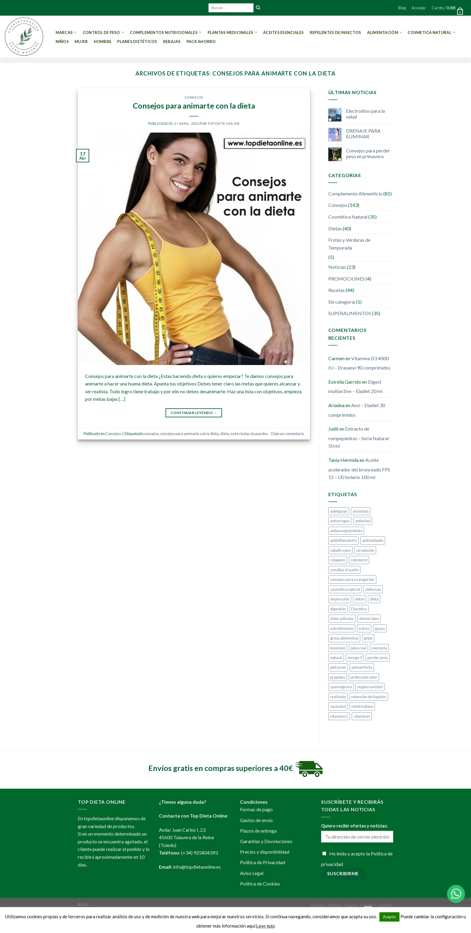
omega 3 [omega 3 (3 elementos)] (355, 657)
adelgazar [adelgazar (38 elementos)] (338, 511)
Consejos (193, 97)
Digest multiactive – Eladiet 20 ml (355, 386)
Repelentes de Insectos (335, 32)
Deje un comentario (287, 433)
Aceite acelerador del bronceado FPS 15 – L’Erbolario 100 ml (359, 468)
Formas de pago (256, 809)
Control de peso (103, 32)
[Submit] (258, 7)
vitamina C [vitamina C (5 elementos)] (339, 716)
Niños (62, 41)
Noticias (337, 267)
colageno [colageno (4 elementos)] (337, 559)
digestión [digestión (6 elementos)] (338, 608)
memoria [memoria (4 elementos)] (379, 648)
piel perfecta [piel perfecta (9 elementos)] (361, 667)
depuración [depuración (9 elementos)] (339, 599)
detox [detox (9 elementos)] (359, 599)
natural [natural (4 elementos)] (336, 657)
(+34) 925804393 (199, 852)
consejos (151, 433)
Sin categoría (341, 302)
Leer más (265, 925)
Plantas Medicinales (232, 32)
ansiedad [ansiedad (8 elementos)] (361, 511)
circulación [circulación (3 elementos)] (365, 550)
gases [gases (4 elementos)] (380, 628)
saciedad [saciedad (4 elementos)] (338, 706)
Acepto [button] (389, 916)
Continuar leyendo (194, 413)
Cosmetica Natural (431, 32)
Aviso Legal (251, 873)
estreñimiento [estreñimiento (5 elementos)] (342, 628)
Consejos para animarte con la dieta (194, 105)
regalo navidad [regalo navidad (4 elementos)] (370, 686)
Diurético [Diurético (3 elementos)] (359, 608)
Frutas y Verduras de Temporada (349, 243)
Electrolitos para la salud (365, 113)
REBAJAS (172, 41)
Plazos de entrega (258, 830)
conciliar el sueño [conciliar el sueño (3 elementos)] (344, 569)
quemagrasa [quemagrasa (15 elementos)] (341, 686)
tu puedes (259, 433)
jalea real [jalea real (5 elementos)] (358, 648)
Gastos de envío (256, 820)
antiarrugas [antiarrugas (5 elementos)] (340, 520)
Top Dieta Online (224, 123)
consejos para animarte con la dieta (189, 433)
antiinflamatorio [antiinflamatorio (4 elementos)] (343, 540)
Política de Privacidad (262, 862)
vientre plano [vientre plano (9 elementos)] (362, 706)
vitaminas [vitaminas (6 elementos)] (362, 716)
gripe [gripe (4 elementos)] (368, 638)
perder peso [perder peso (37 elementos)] (377, 657)
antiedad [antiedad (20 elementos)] (362, 520)
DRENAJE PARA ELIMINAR (363, 133)
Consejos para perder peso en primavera (368, 153)
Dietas (335, 228)
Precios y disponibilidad (264, 852)
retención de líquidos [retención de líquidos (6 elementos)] (368, 696)
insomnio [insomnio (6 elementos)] (337, 648)
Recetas (336, 290)
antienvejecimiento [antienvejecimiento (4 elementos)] (346, 530)
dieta (224, 433)
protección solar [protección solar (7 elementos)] (364, 677)
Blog (402, 7)
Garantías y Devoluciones (266, 841)
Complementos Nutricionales (166, 32)
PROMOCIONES (346, 278)
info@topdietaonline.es (197, 867)
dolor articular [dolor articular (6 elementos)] (342, 618)
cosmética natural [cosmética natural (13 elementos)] (345, 589)
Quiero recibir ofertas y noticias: (354, 825)
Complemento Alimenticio (355, 193)
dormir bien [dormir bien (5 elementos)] (369, 618)
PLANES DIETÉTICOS (137, 41)
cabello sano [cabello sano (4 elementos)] (340, 550)
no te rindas (240, 433)
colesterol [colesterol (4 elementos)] (359, 559)
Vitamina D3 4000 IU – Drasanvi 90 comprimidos (359, 363)
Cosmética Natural (347, 216)
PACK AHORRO (201, 41)
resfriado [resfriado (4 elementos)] (338, 696)
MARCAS (66, 32)
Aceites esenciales (283, 32)
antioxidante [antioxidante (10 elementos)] (372, 540)
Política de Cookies (260, 883)
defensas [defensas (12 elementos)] (373, 589)
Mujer (81, 41)
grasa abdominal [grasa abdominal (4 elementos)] (344, 638)
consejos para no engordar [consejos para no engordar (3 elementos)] (352, 579)
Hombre (103, 41)
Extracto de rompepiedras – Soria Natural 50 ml (358, 437)
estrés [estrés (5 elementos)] (364, 628)
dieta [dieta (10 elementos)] (374, 599)
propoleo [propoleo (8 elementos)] (337, 677)
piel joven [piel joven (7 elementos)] (338, 667)
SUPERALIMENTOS (349, 313)
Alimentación (384, 32)
